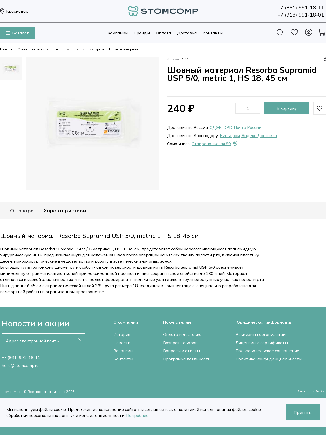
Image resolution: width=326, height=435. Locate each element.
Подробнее (137, 415)
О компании (116, 32)
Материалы (76, 49)
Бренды (142, 32)
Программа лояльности (186, 358)
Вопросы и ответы (181, 350)
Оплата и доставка (182, 334)
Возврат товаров (180, 342)
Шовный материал (123, 49)
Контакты (213, 32)
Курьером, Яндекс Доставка (248, 135)
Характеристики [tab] (65, 210)
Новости (121, 342)
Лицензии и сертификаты (262, 342)
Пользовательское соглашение (267, 350)
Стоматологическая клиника (40, 49)
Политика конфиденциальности (269, 358)
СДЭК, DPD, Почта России (235, 127)
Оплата (163, 32)
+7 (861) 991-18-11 (21, 357)
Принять (302, 412)
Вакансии (123, 350)
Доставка (187, 32)
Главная (6, 49)
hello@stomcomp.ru (20, 365)
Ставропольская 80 (215, 144)
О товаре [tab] (21, 210)
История (121, 334)
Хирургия (97, 49)
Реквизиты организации (261, 334)
